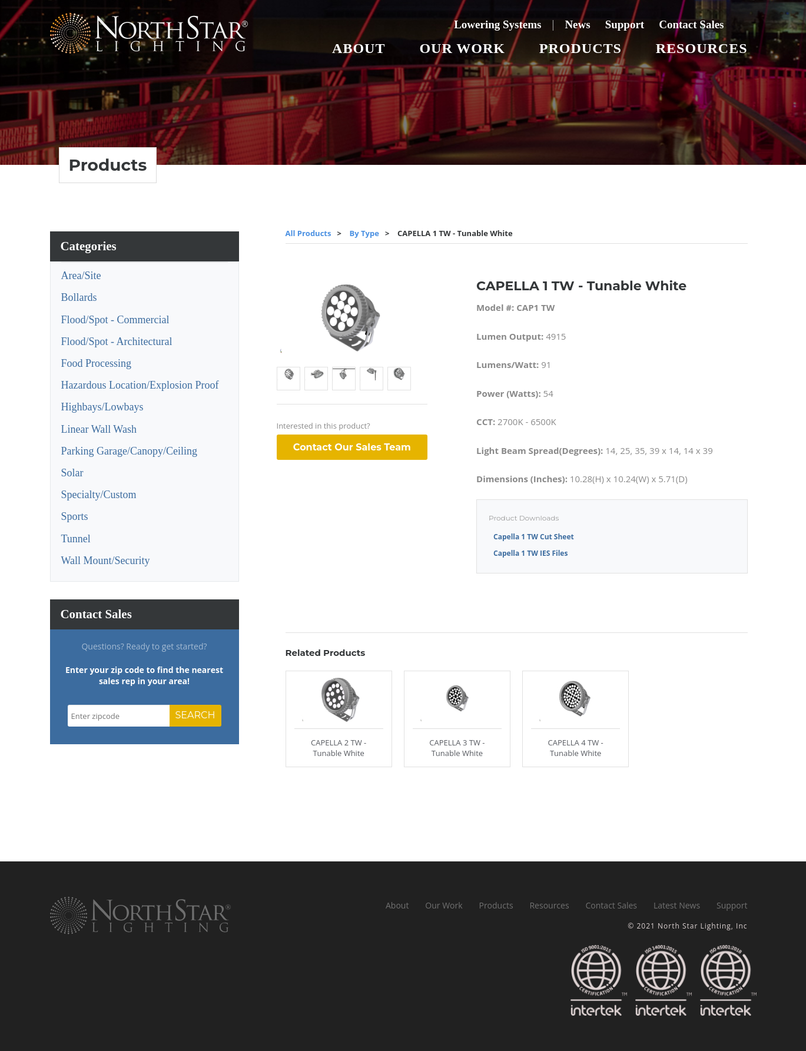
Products (580, 48)
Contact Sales (691, 24)
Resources (702, 48)
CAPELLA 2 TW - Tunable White (338, 747)
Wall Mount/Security (105, 560)
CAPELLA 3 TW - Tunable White (457, 747)
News (577, 24)
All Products (308, 233)
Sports (74, 516)
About (358, 48)
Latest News (677, 905)
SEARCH (195, 715)
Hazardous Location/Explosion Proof (140, 385)
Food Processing (96, 363)
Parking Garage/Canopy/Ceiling (129, 451)
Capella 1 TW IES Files (530, 553)
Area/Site (81, 275)
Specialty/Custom (99, 494)
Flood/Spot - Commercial (115, 320)
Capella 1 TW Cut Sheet (533, 537)
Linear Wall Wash (99, 429)
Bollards (79, 297)
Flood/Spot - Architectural (117, 341)
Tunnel (76, 539)
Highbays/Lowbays (102, 407)
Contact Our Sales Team (352, 447)
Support (625, 24)
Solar (72, 473)
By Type (364, 233)
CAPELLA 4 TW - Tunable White (575, 747)
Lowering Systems (497, 24)
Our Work (462, 48)
